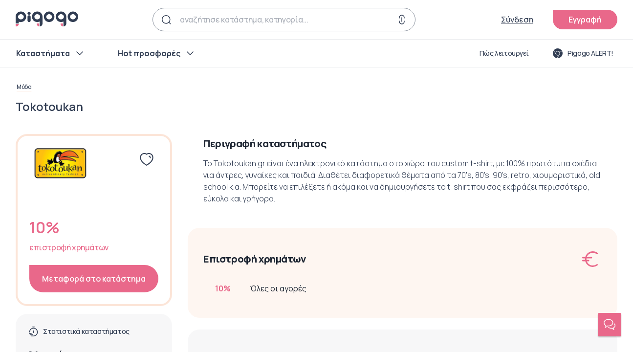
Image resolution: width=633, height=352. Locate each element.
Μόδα (24, 87)
